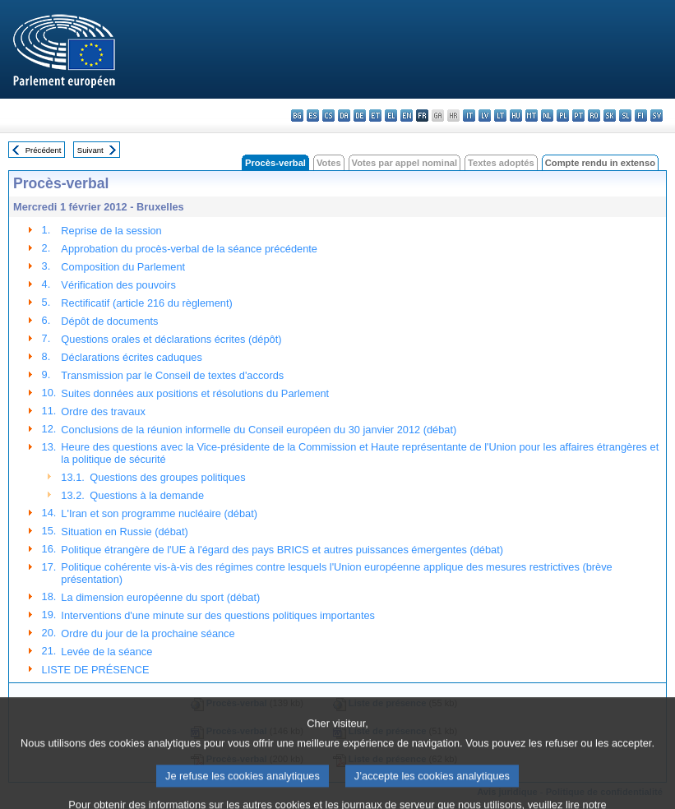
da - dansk (344, 115)
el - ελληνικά (391, 115)
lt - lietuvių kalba (500, 115)
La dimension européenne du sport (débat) (160, 597)
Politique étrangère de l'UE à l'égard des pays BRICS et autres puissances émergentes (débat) (282, 549)
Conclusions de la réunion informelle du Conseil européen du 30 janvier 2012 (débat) (258, 429)
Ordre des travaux (103, 411)
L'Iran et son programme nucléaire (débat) (159, 513)
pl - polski (563, 115)
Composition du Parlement (123, 267)
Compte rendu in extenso (600, 163)
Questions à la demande (147, 495)
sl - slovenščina (625, 115)
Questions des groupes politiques (167, 477)
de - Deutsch (360, 115)
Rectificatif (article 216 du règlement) (146, 303)
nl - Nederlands (547, 115)
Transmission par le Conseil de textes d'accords (172, 375)
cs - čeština (328, 115)
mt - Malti (531, 115)
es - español (313, 115)
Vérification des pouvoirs (118, 285)
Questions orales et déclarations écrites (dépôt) (171, 339)
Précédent (43, 150)
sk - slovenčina (609, 115)
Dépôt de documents (109, 321)
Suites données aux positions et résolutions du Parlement (195, 393)
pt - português (578, 115)
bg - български (297, 115)
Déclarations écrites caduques (131, 357)
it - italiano (469, 115)
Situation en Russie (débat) (124, 531)
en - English (406, 115)
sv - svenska (656, 115)
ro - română (594, 115)
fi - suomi (641, 115)
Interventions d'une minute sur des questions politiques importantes (218, 615)
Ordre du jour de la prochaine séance (147, 633)
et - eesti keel (375, 115)
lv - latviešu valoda (485, 115)
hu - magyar (516, 115)
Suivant (90, 150)
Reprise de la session (111, 230)
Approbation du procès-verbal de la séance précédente (189, 249)
